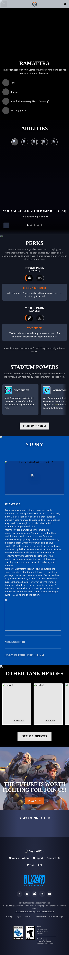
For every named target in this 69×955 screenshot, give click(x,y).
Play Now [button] (34, 801)
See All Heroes (34, 736)
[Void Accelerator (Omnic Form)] (14, 142)
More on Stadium (34, 426)
